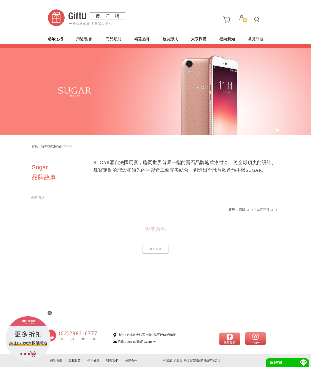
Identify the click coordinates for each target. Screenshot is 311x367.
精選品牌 (142, 39)
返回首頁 (155, 250)
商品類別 (113, 39)
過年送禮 (55, 39)
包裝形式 (170, 39)
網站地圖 (56, 360)
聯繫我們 (112, 360)
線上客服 (276, 362)
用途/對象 (84, 39)
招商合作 (131, 360)
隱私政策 (74, 360)
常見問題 (255, 39)
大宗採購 (198, 39)
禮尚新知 (227, 39)
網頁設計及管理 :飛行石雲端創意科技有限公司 (191, 360)
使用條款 (93, 360)
